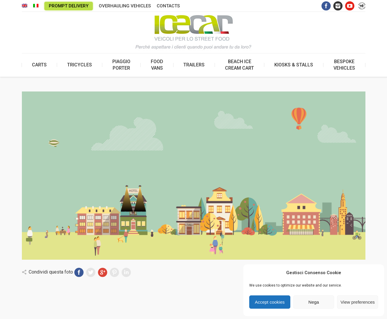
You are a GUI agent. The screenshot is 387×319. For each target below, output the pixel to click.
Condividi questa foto (51, 272)
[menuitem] (24, 6)
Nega (313, 302)
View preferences (358, 302)
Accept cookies (270, 302)
